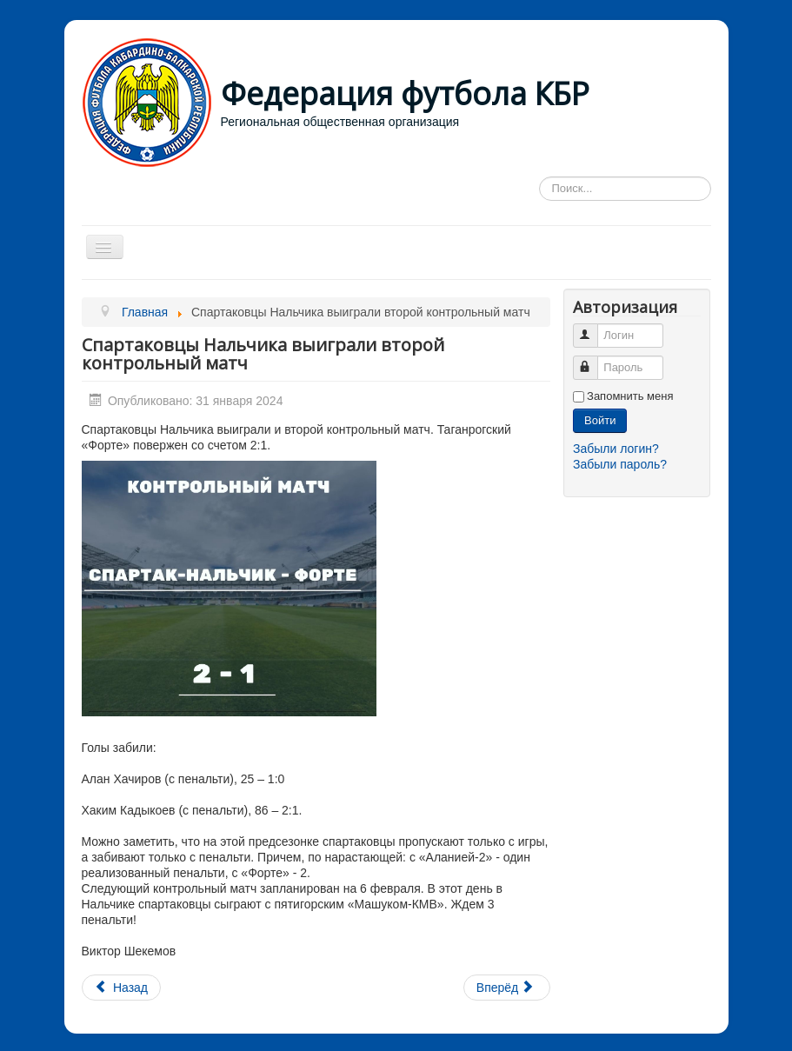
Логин (593, 328)
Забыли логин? (616, 449)
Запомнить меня (630, 395)
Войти (600, 420)
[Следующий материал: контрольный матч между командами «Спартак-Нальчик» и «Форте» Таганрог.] (506, 988)
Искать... (539, 176)
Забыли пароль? (620, 464)
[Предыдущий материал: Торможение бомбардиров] (122, 988)
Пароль (593, 360)
